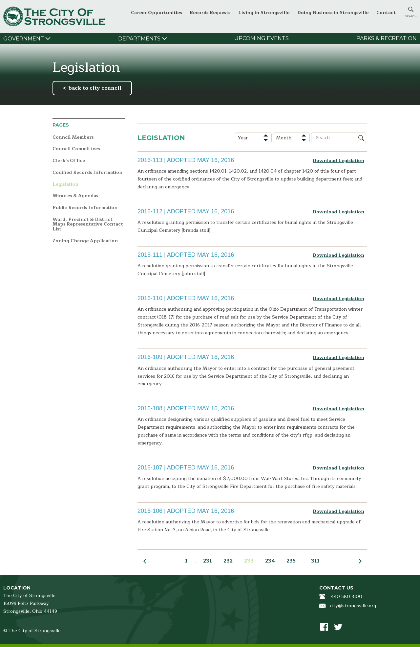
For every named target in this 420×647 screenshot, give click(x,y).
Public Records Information (84, 207)
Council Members (73, 137)
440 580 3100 (346, 596)
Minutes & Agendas (75, 196)
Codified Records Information (87, 172)
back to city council (95, 88)
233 (249, 561)
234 (270, 561)
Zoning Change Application (85, 241)
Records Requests (210, 12)
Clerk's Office (68, 160)
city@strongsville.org (353, 606)
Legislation (65, 184)
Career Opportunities (156, 12)
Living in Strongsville (263, 12)
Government (23, 39)
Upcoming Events (261, 38)
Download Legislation (338, 160)
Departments (139, 39)
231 (207, 561)
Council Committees (76, 149)
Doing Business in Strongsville (332, 12)
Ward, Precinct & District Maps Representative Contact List (87, 224)
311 (315, 561)
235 (291, 561)
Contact (386, 12)
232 (228, 561)
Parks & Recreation (386, 38)
